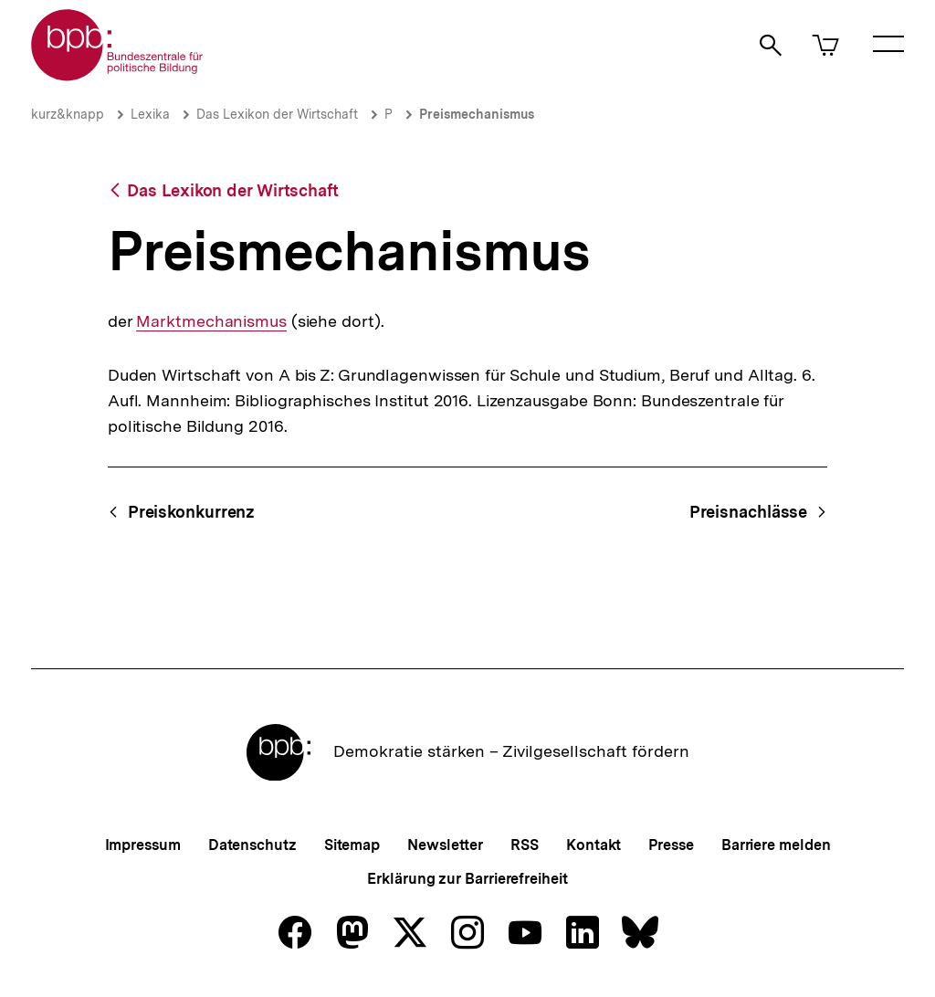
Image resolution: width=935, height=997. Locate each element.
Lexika (150, 114)
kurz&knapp (67, 114)
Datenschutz (252, 845)
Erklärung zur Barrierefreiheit (467, 878)
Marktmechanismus (211, 321)
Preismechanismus (476, 114)
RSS (524, 845)
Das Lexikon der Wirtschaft (277, 114)
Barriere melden (776, 845)
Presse (670, 845)
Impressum (143, 845)
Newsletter (445, 845)
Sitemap (352, 845)
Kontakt (593, 845)
